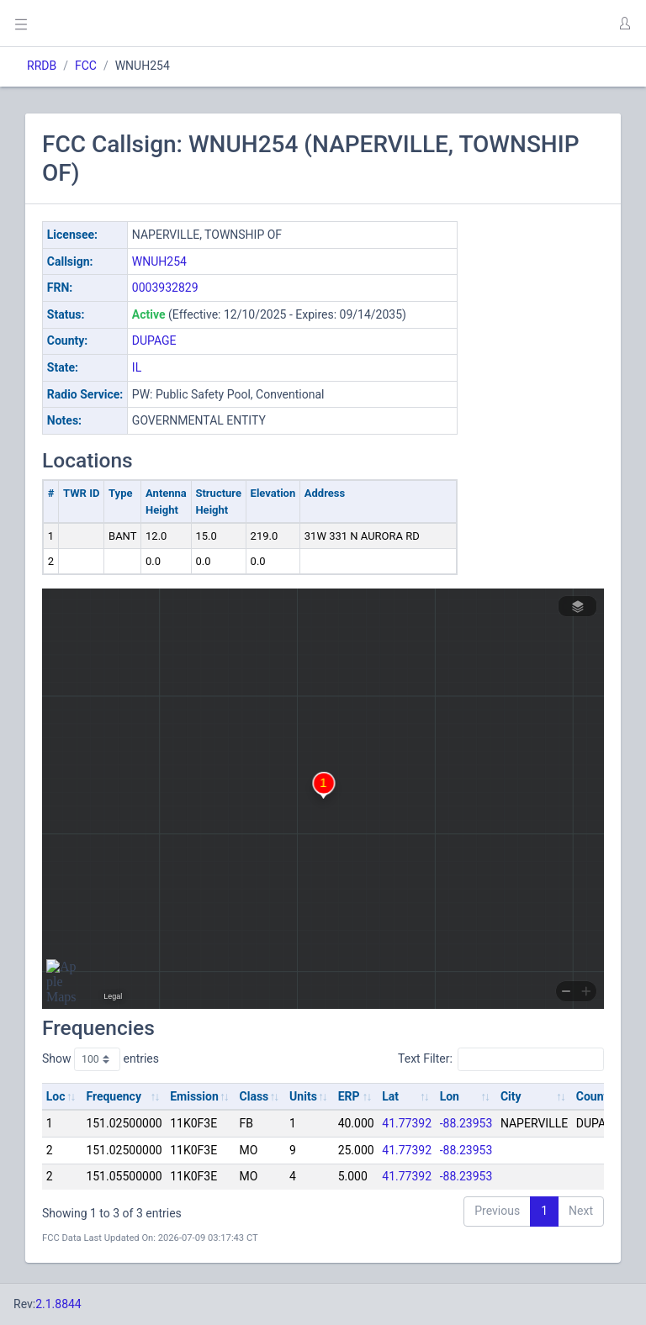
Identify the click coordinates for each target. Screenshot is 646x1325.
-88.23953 (466, 1123)
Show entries (100, 1059)
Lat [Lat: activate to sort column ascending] (390, 1096)
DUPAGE (154, 340)
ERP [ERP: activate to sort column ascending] (349, 1096)
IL (136, 367)
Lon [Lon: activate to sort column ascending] (449, 1096)
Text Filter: (501, 1059)
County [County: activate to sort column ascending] (595, 1096)
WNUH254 (159, 261)
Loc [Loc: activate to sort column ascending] (56, 1096)
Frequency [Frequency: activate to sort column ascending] (113, 1096)
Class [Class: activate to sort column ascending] (254, 1096)
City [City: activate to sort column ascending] (511, 1096)
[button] (624, 23)
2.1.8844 (58, 1304)
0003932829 (165, 287)
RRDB (41, 65)
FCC (86, 65)
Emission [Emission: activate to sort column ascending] (194, 1096)
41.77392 (407, 1123)
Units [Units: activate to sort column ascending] (303, 1096)
